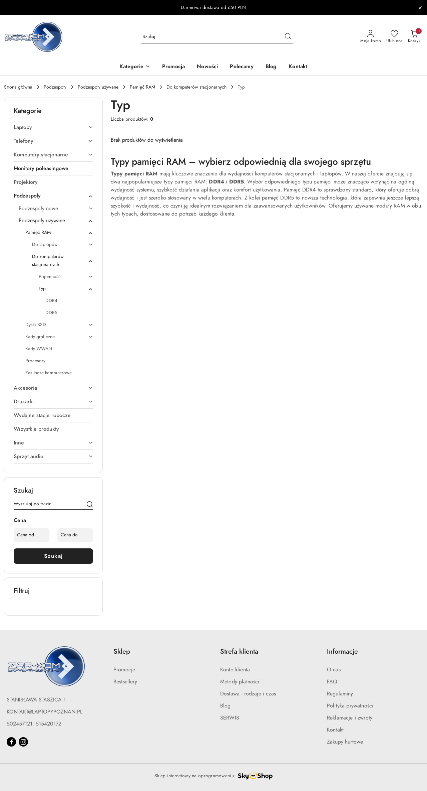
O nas (334, 669)
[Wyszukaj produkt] (217, 36)
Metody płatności (240, 681)
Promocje (124, 669)
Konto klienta (235, 669)
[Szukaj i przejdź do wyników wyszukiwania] (288, 37)
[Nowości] (207, 67)
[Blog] (271, 67)
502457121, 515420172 (34, 724)
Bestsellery (125, 681)
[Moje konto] (371, 37)
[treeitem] (53, 127)
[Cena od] (31, 535)
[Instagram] (23, 742)
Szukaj (53, 556)
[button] (135, 67)
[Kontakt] (298, 67)
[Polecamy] (241, 67)
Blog (225, 705)
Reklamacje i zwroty (349, 717)
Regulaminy (340, 693)
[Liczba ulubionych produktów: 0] (394, 37)
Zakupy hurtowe (345, 742)
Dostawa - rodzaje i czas (248, 693)
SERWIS (229, 717)
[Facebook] (11, 742)
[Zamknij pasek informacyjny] (420, 8)
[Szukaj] (89, 505)
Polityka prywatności (350, 705)
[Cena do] (75, 535)
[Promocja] (173, 67)
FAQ (332, 681)
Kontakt (335, 730)
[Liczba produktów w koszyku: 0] (414, 37)
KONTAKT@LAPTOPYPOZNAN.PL (44, 711)
